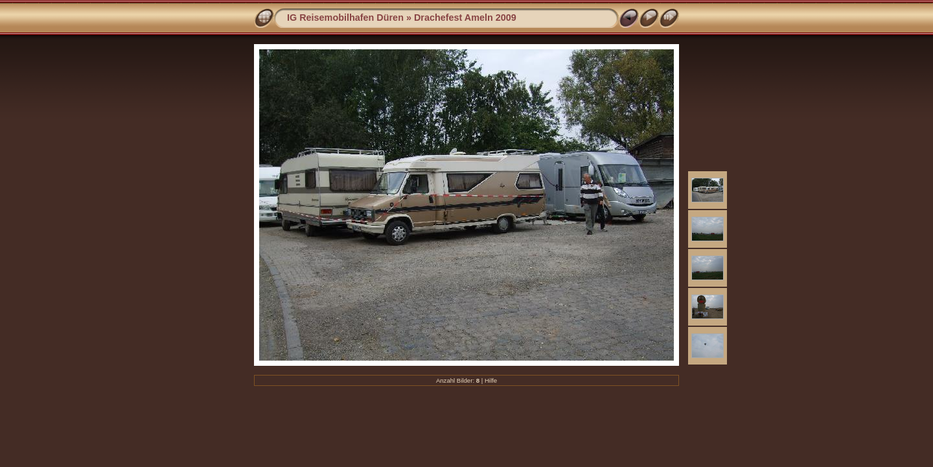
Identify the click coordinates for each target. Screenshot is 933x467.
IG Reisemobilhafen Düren (345, 17)
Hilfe (491, 380)
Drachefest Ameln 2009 (465, 17)
